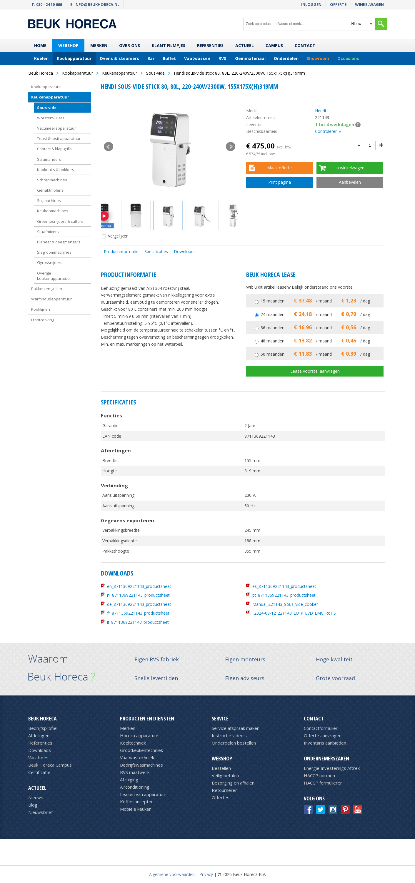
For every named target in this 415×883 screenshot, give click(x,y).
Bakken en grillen (46, 288)
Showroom (318, 58)
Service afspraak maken (235, 728)
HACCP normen (319, 775)
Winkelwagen (369, 4)
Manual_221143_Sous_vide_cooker (285, 604)
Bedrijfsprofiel (42, 728)
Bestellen (221, 768)
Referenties (210, 45)
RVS (222, 58)
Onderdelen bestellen (234, 743)
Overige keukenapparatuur (54, 275)
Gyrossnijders (49, 262)
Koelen (41, 58)
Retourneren (225, 790)
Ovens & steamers (119, 58)
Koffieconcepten (137, 802)
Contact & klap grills (54, 148)
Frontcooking (42, 319)
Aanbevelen (350, 182)
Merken (98, 45)
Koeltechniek (133, 743)
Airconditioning (134, 787)
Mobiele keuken (135, 809)
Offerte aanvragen (322, 735)
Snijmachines (49, 200)
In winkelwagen (349, 167)
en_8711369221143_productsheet (139, 586)
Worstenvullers (50, 118)
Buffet (169, 58)
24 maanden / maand (315, 314)
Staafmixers (48, 231)
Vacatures (38, 757)
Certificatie (39, 772)
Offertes (220, 797)
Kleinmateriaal (250, 58)
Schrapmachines (52, 180)
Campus (274, 45)
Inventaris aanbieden (325, 743)
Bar (150, 58)
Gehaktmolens (50, 190)
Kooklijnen (40, 309)
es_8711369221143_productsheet (284, 586)
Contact (305, 45)
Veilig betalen (225, 775)
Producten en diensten (147, 718)
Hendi (320, 110)
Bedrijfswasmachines (141, 765)
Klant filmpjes (168, 45)
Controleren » (328, 131)
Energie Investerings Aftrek (332, 768)
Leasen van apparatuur (143, 794)
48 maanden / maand (315, 341)
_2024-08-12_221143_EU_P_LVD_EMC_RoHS (294, 613)
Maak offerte (279, 167)
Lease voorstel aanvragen (315, 371)
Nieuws (35, 797)
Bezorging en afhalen (233, 783)
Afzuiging (129, 779)
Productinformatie (121, 251)
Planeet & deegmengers (58, 242)
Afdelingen (38, 735)
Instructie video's (229, 735)
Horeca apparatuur (139, 735)
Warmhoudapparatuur (51, 299)
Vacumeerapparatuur (56, 128)
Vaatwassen (197, 58)
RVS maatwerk (134, 772)
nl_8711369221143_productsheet (138, 595)
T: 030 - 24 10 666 (46, 4)
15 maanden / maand (315, 301)
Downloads (185, 251)
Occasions (348, 58)
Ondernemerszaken (326, 758)
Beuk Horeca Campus (50, 765)
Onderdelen (286, 58)
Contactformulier (321, 728)
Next (230, 146)
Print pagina (279, 182)
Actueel (244, 45)
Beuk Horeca (42, 718)
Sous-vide (46, 107)
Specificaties (156, 251)
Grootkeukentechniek (141, 750)
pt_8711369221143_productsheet (284, 595)
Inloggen (311, 4)
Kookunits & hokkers (55, 169)
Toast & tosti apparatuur (59, 138)
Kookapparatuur (74, 58)
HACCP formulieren (323, 783)
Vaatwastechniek (137, 757)
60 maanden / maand (315, 354)
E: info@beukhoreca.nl (94, 4)
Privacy (206, 874)
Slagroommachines (54, 252)
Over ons (129, 45)
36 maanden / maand (315, 327)
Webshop (68, 45)
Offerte (338, 4)
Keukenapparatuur (50, 97)
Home (40, 45)
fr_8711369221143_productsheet (138, 613)
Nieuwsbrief (40, 812)
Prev (108, 146)
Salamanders (49, 159)
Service (220, 718)
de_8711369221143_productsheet (139, 604)
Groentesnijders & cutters (60, 221)
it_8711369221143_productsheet (138, 622)
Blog (32, 805)
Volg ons (314, 798)
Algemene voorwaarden (172, 874)
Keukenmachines (52, 210)
